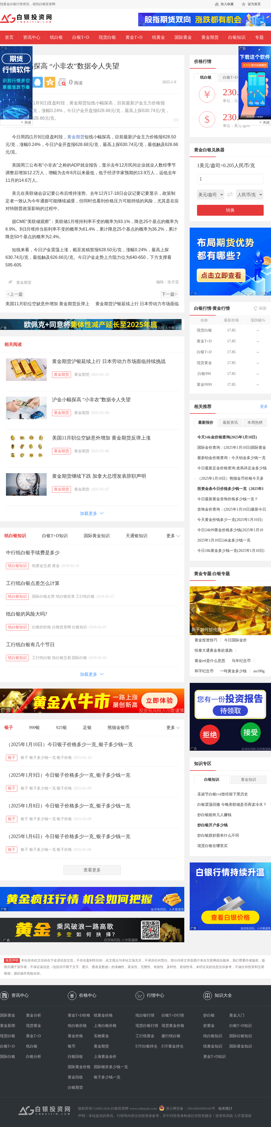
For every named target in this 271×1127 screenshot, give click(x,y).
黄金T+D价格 (79, 1015)
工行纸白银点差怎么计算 (33, 583)
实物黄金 (101, 1036)
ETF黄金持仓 (172, 1046)
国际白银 (79, 658)
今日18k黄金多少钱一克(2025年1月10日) (230, 551)
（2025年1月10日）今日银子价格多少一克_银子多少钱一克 (69, 744)
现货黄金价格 (173, 1026)
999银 (34, 727)
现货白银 (107, 37)
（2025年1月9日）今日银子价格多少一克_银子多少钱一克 (68, 775)
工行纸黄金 (145, 1036)
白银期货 (75, 1087)
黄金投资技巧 (206, 640)
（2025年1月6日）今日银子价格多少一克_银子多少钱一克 (68, 836)
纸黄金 (158, 37)
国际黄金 (183, 37)
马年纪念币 (241, 661)
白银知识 (237, 37)
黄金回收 (75, 1077)
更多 (264, 407)
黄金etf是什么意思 (210, 661)
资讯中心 (31, 37)
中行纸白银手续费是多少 (33, 552)
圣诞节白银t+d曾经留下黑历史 (222, 794)
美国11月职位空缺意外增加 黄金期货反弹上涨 (101, 438)
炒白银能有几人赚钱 (214, 815)
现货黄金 (33, 1026)
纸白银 (56, 37)
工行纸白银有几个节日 (30, 644)
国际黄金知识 (97, 535)
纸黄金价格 (103, 1015)
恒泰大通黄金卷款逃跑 (214, 650)
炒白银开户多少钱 (212, 825)
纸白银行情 (145, 1015)
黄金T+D (133, 37)
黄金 (56, 566)
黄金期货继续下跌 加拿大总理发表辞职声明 (99, 476)
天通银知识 (136, 535)
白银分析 (33, 1057)
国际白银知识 (240, 1036)
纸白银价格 (77, 1026)
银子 (8, 727)
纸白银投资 (65, 596)
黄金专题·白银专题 (212, 573)
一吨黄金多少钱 (233, 671)
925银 (61, 727)
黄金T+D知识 (214, 1057)
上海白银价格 (105, 1026)
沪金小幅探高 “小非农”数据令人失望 (91, 399)
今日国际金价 (235, 640)
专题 (259, 37)
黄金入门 (236, 1015)
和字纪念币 (204, 671)
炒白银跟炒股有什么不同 (218, 835)
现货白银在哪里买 (212, 846)
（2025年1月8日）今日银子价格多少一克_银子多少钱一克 (68, 805)
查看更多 (92, 870)
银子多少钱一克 (42, 758)
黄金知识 (248, 780)
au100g (258, 671)
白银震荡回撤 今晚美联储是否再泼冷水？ (232, 805)
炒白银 (209, 1015)
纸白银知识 (15, 535)
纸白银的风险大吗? (26, 614)
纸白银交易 (61, 658)
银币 (71, 1046)
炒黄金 (209, 1026)
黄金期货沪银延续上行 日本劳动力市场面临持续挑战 (109, 361)
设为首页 (254, 4)
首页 (9, 37)
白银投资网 (61, 627)
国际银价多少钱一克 (107, 1067)
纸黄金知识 (212, 1046)
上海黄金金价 (105, 1057)
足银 (87, 727)
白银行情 (202, 308)
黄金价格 (75, 1036)
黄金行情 (221, 308)
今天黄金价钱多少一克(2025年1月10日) (229, 520)
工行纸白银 (85, 596)
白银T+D (80, 37)
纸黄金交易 (41, 566)
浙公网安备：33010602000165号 (190, 1108)
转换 (230, 210)
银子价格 (64, 758)
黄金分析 (33, 1015)
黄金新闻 (7, 1026)
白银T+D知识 (54, 535)
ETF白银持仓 (146, 1046)
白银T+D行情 (173, 1015)
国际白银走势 (43, 596)
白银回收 (75, 1057)
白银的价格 (41, 627)
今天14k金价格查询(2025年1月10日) (227, 437)
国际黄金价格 (79, 1067)
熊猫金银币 (118, 727)
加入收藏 (227, 4)
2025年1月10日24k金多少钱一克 (223, 540)
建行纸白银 (171, 1036)
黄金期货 (210, 37)
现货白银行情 (147, 1026)
